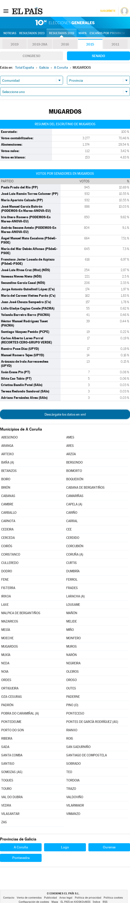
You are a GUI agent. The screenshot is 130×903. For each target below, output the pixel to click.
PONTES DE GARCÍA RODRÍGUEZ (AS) (92, 722)
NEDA (5, 663)
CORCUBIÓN (74, 546)
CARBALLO (8, 512)
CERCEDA (8, 538)
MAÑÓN (71, 613)
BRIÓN (5, 487)
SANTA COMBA (11, 755)
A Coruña (21, 847)
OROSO (71, 680)
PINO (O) (72, 705)
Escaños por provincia (107, 33)
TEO (69, 772)
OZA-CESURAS (11, 697)
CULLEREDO (9, 563)
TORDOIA (73, 780)
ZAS (4, 822)
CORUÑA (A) (74, 554)
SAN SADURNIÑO (78, 747)
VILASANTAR (10, 814)
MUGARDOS (9, 646)
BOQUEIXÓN (74, 479)
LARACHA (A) (75, 596)
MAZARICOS (9, 621)
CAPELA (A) (74, 504)
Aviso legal (65, 897)
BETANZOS (9, 471)
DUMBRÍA (73, 571)
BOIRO (5, 479)
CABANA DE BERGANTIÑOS (85, 487)
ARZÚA (71, 454)
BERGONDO (74, 462)
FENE (5, 579)
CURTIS (71, 563)
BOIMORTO (74, 471)
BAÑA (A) (7, 462)
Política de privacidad (88, 897)
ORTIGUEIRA (9, 688)
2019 (14, 44)
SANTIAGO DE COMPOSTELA (86, 755)
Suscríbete (107, 11)
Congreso (31, 56)
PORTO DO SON (12, 730)
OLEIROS (72, 671)
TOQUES (7, 780)
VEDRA (6, 805)
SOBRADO (73, 763)
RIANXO (71, 730)
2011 (115, 44)
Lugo (65, 847)
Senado (98, 56)
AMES (70, 437)
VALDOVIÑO (74, 797)
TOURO (6, 789)
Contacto (8, 897)
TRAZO (71, 789)
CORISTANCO (10, 554)
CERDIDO (72, 538)
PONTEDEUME (11, 722)
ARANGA (7, 446)
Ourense (109, 847)
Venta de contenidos (29, 897)
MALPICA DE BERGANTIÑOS (20, 613)
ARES (70, 446)
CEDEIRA (7, 529)
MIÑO (70, 630)
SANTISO (7, 763)
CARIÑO (71, 512)
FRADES (72, 588)
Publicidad (50, 897)
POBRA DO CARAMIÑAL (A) (20, 713)
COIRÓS (6, 546)
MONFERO (73, 638)
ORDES (6, 680)
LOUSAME (73, 605)
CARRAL (72, 521)
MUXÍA (5, 655)
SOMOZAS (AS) (11, 772)
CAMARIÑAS (74, 496)
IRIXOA (6, 596)
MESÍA (5, 630)
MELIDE (71, 621)
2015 (90, 44)
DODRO (6, 571)
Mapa (83, 33)
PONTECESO (75, 713)
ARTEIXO (7, 454)
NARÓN (71, 655)
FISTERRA (8, 588)
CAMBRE (7, 504)
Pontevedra (21, 858)
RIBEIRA (6, 738)
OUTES (71, 688)
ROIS (69, 738)
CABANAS (8, 496)
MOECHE (7, 638)
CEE (69, 529)
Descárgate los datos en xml (65, 414)
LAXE (5, 605)
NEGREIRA (73, 663)
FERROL (72, 579)
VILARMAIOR (75, 805)
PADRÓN (7, 705)
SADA (5, 747)
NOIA (4, 671)
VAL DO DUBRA (12, 797)
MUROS (71, 646)
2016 (65, 44)
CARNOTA (8, 521)
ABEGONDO (9, 437)
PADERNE (73, 697)
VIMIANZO (73, 814)
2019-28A (39, 44)
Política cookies (113, 897)
